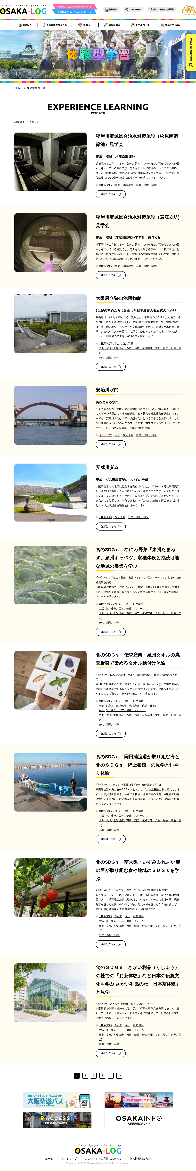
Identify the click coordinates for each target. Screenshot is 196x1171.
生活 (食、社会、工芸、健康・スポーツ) (122, 608)
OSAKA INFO (133, 9)
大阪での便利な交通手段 (161, 9)
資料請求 (111, 10)
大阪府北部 (105, 517)
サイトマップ (69, 1158)
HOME (18, 88)
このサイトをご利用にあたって (103, 1158)
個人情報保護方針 (140, 1158)
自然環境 (127, 185)
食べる (118, 603)
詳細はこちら (111, 194)
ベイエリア (105, 435)
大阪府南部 (105, 343)
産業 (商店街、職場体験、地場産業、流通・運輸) (127, 705)
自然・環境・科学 (146, 185)
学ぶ (117, 185)
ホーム (49, 1158)
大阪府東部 (105, 185)
